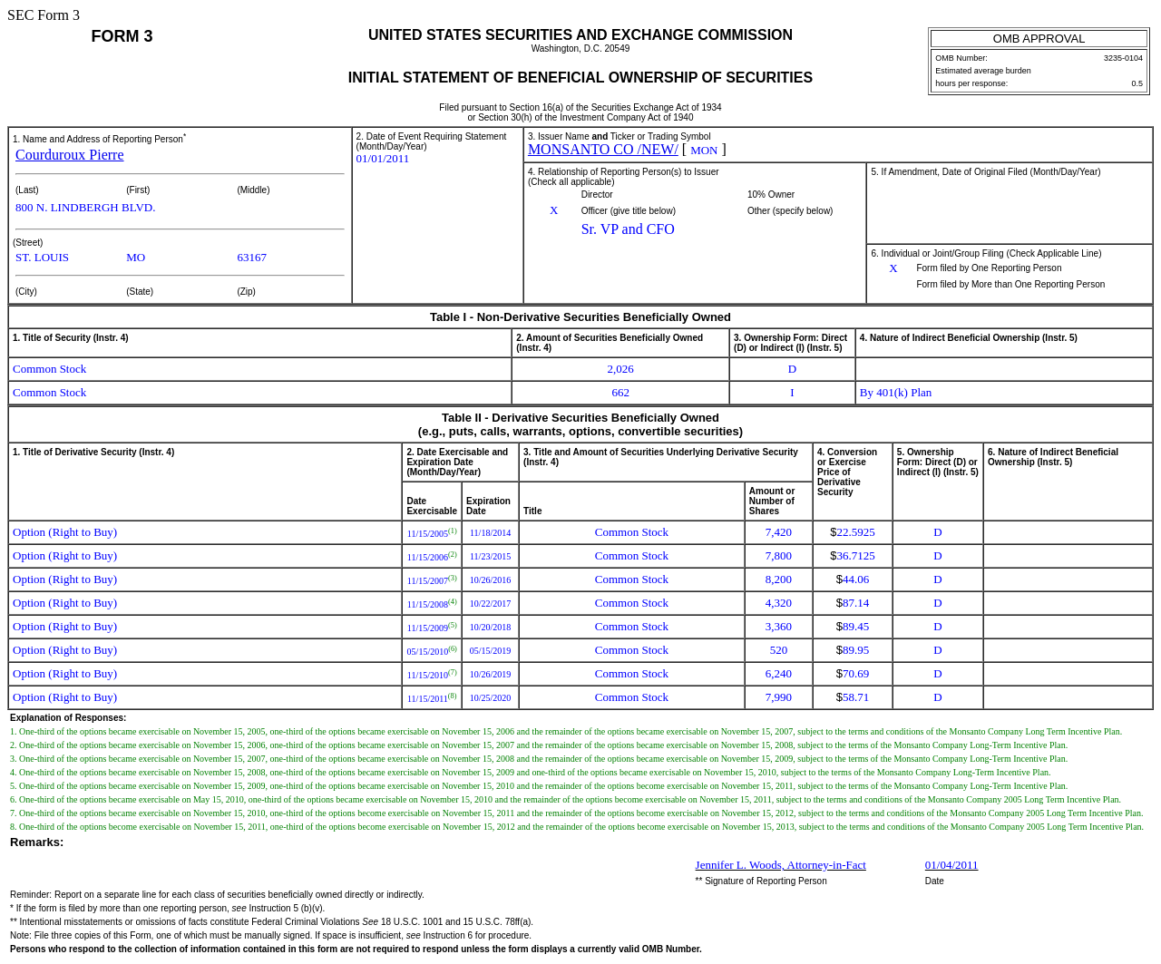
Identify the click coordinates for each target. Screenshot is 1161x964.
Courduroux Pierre (69, 154)
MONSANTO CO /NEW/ (603, 149)
